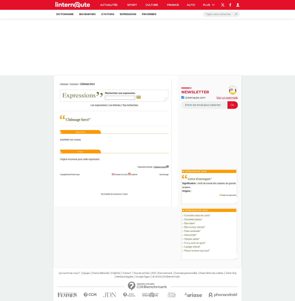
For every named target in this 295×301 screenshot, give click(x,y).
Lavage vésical (191, 246)
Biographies (87, 14)
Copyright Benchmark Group (70, 174)
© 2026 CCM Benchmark (166, 276)
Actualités (109, 5)
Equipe (86, 273)
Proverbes (149, 14)
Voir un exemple (227, 97)
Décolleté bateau (192, 219)
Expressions (128, 14)
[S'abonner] (209, 105)
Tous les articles (141, 273)
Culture (151, 5)
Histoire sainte (191, 239)
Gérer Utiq (230, 273)
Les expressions (98, 105)
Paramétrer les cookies (211, 273)
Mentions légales (124, 276)
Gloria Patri (190, 235)
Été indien (189, 223)
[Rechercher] (221, 14)
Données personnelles (185, 273)
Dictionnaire (65, 14)
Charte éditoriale (100, 273)
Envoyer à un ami (121, 174)
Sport (132, 5)
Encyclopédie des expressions (111, 194)
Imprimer (134, 174)
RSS (154, 273)
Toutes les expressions (228, 195)
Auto (191, 5)
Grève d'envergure (199, 179)
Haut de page (164, 174)
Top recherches (130, 105)
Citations (107, 14)
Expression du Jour (195, 171)
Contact (125, 194)
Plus (209, 5)
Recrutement (165, 273)
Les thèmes (115, 105)
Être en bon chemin (194, 227)
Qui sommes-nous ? (69, 273)
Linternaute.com (193, 97)
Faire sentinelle (192, 231)
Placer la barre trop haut (196, 250)
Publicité (115, 273)
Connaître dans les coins (196, 215)
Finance (173, 5)
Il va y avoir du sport (194, 243)
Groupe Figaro (143, 276)
